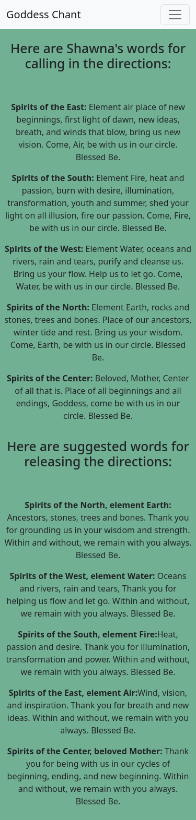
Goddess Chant (43, 14)
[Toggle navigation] (175, 14)
